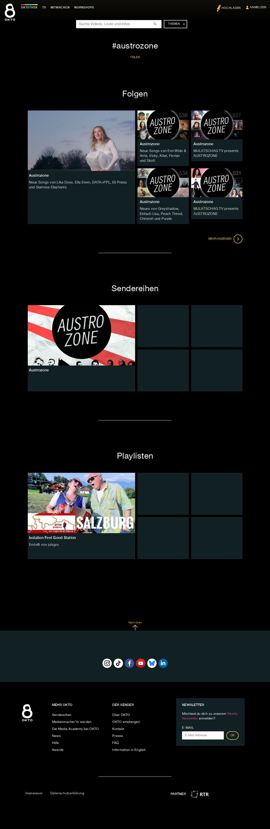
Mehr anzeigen (225, 237)
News (56, 734)
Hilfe (55, 741)
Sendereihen (62, 713)
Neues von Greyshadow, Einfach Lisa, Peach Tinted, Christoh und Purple (161, 213)
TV (45, 7)
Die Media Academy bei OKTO (75, 727)
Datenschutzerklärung (67, 791)
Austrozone (150, 144)
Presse (117, 734)
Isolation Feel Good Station (52, 536)
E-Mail (188, 726)
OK (233, 734)
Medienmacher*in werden (72, 720)
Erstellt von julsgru (43, 543)
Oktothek (30, 7)
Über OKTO (121, 713)
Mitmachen (61, 7)
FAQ (115, 741)
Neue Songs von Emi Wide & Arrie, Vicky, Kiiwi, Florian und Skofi (162, 155)
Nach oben (135, 624)
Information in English (129, 748)
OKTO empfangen (126, 720)
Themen (176, 24)
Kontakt (118, 727)
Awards (58, 748)
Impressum (33, 791)
